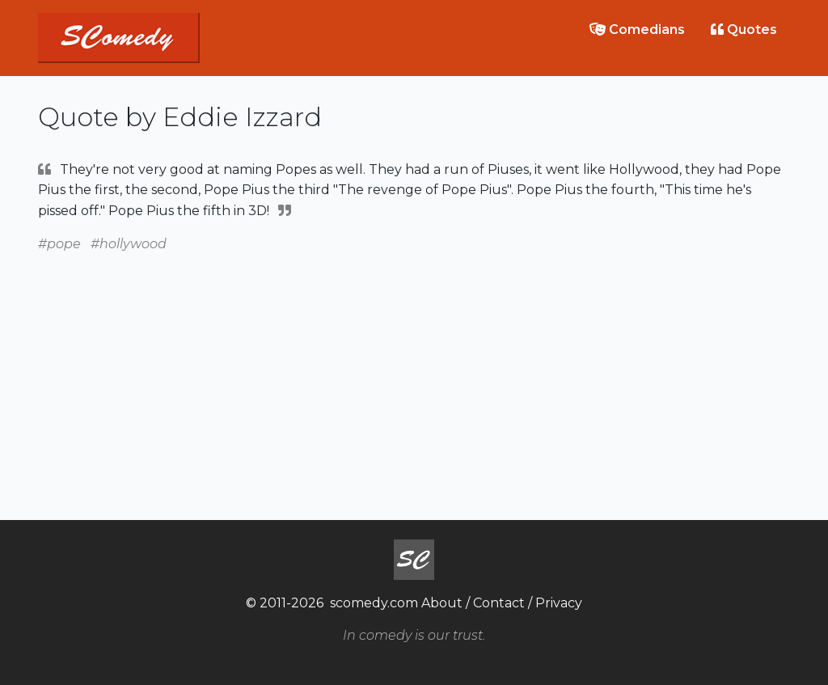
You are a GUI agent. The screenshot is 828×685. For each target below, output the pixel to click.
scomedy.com (374, 603)
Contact (499, 603)
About (442, 603)
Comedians (637, 29)
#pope (59, 244)
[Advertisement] (414, 368)
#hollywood (129, 244)
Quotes (744, 29)
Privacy (558, 603)
